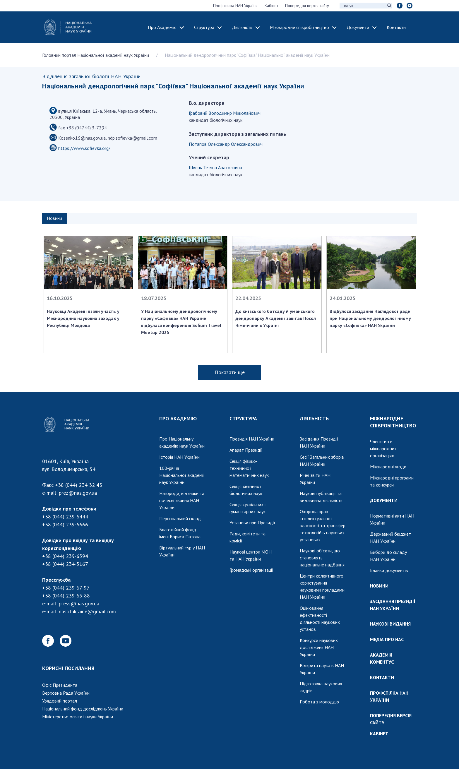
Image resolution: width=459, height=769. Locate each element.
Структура (204, 27)
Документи (358, 27)
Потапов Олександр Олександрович (226, 144)
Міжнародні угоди (388, 467)
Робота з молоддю (319, 702)
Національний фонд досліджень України (82, 709)
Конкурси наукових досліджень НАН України (319, 647)
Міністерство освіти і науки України (77, 717)
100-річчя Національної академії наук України (182, 475)
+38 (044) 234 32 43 (78, 485)
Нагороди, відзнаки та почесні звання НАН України (181, 500)
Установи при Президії (252, 522)
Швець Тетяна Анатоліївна (215, 167)
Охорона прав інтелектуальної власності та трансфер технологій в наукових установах (322, 525)
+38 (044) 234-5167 (65, 564)
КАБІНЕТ (379, 734)
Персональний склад (180, 518)
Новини (54, 218)
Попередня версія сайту (307, 5)
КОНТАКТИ (382, 677)
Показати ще (230, 372)
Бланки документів (389, 570)
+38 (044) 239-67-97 (66, 587)
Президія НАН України (252, 439)
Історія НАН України (179, 457)
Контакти (396, 27)
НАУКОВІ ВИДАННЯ (390, 624)
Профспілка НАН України (235, 5)
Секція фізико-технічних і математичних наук (249, 468)
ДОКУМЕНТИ (384, 500)
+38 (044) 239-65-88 (66, 595)
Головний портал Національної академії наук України (95, 55)
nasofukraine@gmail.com (87, 611)
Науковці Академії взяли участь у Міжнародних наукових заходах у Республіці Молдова (83, 318)
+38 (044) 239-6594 (65, 556)
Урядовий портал (59, 701)
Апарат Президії (246, 450)
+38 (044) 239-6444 (65, 516)
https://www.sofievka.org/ (84, 148)
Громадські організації (251, 570)
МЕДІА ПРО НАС (387, 639)
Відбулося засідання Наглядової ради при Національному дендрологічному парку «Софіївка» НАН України (370, 318)
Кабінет (271, 5)
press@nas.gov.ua (79, 603)
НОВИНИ (379, 586)
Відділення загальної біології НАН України (91, 76)
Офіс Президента (59, 685)
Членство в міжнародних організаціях (383, 448)
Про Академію (162, 27)
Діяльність (242, 27)
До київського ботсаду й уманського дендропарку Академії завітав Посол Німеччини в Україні (275, 318)
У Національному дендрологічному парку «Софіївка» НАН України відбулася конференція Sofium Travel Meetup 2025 (181, 321)
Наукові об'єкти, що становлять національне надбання (322, 558)
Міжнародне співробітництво (299, 27)
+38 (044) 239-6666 (65, 524)
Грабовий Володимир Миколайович (225, 113)
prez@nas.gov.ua (78, 492)
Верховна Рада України (66, 693)
